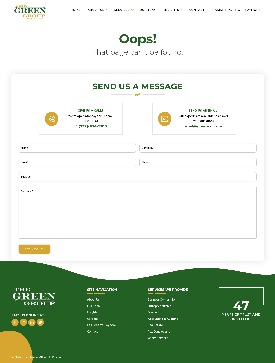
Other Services (158, 338)
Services (125, 10)
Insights (175, 10)
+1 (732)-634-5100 (90, 126)
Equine (152, 312)
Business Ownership (161, 299)
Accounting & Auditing (163, 319)
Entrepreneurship (159, 306)
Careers (92, 319)
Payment (253, 9)
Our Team (148, 10)
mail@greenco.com (203, 126)
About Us (99, 10)
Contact (197, 10)
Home (75, 10)
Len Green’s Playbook (101, 325)
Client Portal (228, 9)
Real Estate (155, 325)
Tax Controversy (159, 331)
